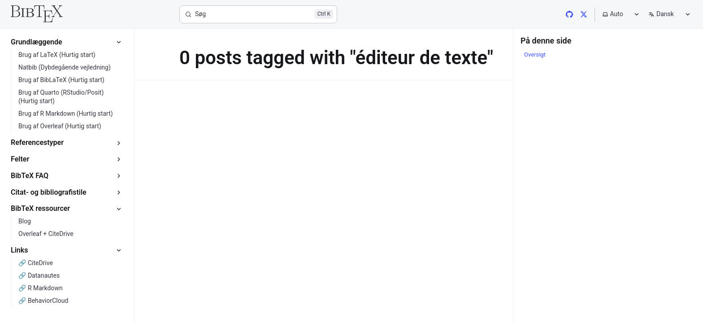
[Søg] (258, 14)
